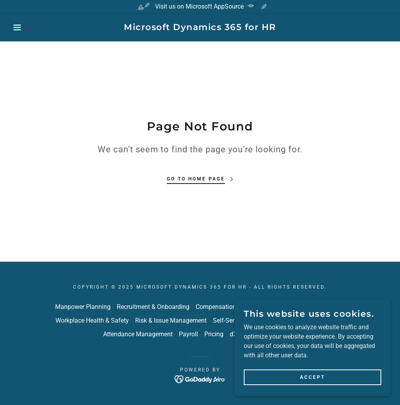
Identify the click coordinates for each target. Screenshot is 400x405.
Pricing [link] (213, 334)
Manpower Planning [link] (83, 306)
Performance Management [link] (308, 306)
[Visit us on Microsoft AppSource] (200, 7)
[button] (19, 27)
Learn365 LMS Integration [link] (309, 320)
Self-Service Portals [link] (239, 320)
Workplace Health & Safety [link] (92, 320)
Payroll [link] (188, 334)
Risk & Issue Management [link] (171, 320)
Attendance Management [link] (138, 334)
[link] (200, 28)
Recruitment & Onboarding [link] (153, 306)
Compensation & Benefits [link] (230, 306)
